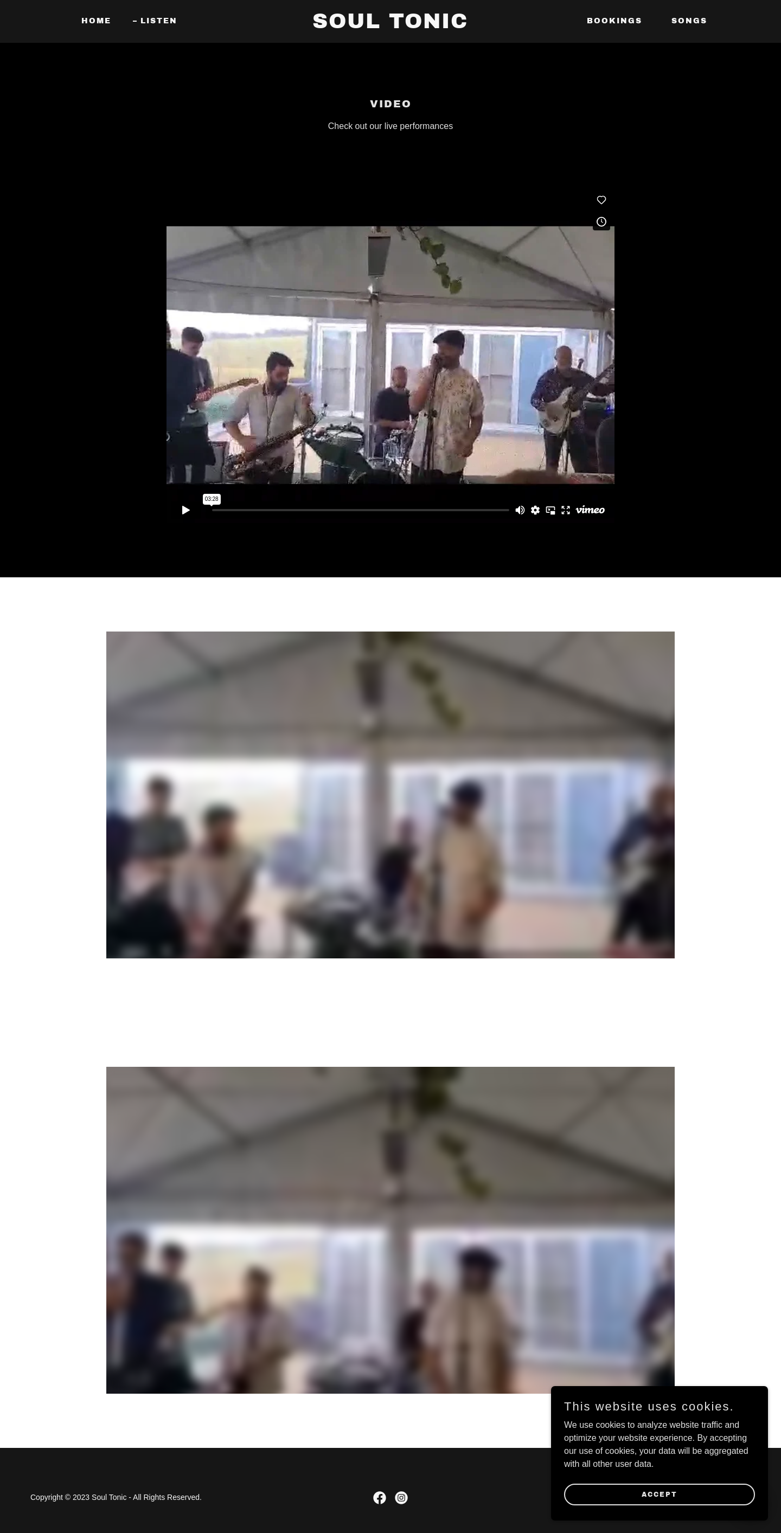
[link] (390, 25)
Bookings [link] (614, 21)
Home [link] (96, 21)
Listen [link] (158, 21)
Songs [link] (689, 21)
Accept (659, 1494)
